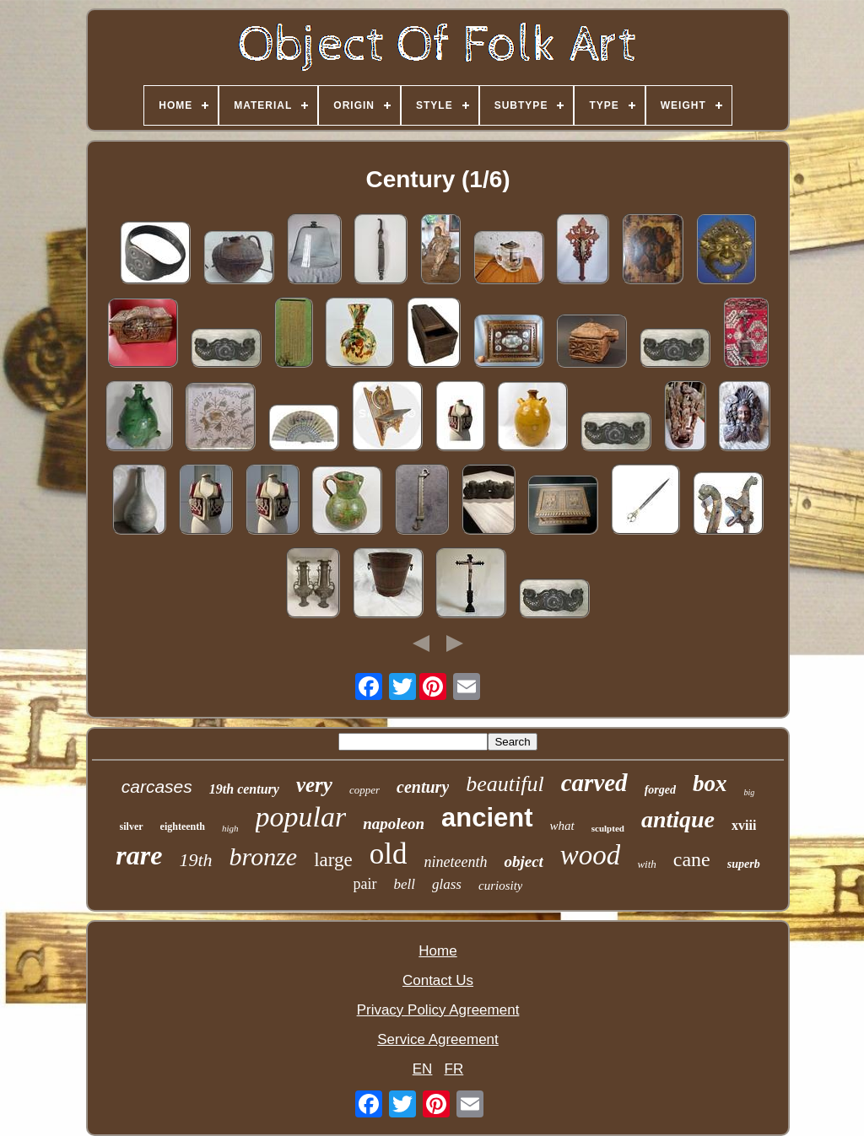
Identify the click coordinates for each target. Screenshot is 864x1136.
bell (405, 884)
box (710, 783)
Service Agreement (438, 1039)
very (314, 784)
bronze (264, 856)
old (389, 853)
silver (131, 826)
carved (594, 782)
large (333, 859)
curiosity (500, 885)
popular (301, 816)
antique (678, 819)
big (748, 792)
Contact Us (437, 980)
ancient (487, 817)
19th (195, 859)
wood (590, 855)
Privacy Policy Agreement (438, 1010)
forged (660, 789)
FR (454, 1069)
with (646, 864)
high (230, 828)
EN (423, 1069)
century (423, 787)
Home (437, 951)
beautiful (504, 784)
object (523, 861)
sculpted (607, 828)
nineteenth (455, 861)
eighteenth (182, 826)
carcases (157, 786)
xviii (744, 825)
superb (743, 864)
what (562, 825)
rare (139, 855)
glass (447, 884)
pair (365, 883)
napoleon (393, 823)
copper (364, 789)
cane (691, 859)
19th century (244, 789)
